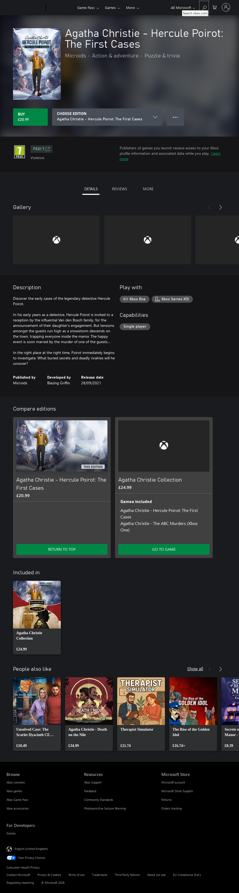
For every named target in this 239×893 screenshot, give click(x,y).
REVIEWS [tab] (119, 188)
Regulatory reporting (20, 882)
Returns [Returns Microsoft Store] (166, 799)
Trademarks (99, 874)
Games (110, 7)
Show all (195, 668)
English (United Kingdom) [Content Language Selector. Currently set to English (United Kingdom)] (31, 848)
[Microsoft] (25, 7)
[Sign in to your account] (225, 7)
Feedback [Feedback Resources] (90, 791)
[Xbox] (61, 7)
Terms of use (76, 874)
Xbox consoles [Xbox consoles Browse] (16, 782)
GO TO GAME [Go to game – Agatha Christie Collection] (164, 549)
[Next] (220, 207)
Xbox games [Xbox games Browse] (14, 791)
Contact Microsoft (18, 874)
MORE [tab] (148, 188)
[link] (37, 618)
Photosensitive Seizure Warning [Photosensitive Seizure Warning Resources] (105, 808)
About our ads (156, 874)
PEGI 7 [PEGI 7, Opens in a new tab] (41, 149)
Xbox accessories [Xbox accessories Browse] (18, 808)
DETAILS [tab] (91, 188)
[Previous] (209, 207)
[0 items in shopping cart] (214, 7)
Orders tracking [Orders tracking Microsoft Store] (171, 808)
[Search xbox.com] (204, 7)
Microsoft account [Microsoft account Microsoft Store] (173, 782)
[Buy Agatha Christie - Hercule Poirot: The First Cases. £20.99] (30, 117)
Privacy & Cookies (49, 874)
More (130, 7)
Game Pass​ (86, 7)
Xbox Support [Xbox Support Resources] (92, 782)
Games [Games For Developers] (11, 833)
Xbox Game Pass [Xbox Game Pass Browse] (17, 799)
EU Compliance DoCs (187, 874)
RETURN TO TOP (62, 549)
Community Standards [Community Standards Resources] (98, 799)
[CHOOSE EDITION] (107, 117)
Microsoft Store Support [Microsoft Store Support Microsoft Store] (177, 791)
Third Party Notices (127, 874)
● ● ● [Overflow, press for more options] (175, 116)
